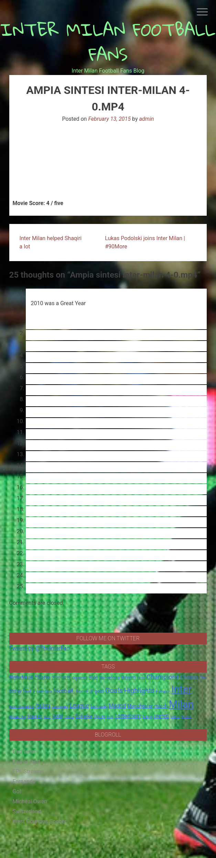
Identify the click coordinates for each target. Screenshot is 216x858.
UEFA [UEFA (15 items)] (147, 716)
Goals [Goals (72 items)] (114, 691)
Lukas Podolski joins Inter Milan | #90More (145, 242)
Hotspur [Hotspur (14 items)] (163, 691)
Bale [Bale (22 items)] (93, 677)
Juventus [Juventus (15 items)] (60, 706)
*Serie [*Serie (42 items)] (42, 677)
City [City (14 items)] (202, 677)
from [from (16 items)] (80, 691)
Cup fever (24, 751)
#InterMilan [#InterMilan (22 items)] (21, 677)
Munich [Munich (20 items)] (35, 716)
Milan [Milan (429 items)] (181, 704)
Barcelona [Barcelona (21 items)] (109, 677)
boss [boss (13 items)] (141, 678)
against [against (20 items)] (79, 677)
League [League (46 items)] (79, 705)
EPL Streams (28, 771)
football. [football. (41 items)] (64, 690)
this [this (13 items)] (110, 717)
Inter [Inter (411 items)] (181, 689)
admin (146, 119)
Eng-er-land (26, 761)
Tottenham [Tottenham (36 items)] (128, 716)
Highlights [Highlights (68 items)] (139, 691)
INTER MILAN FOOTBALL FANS (108, 42)
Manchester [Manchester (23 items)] (140, 706)
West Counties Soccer (39, 821)
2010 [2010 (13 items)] (56, 678)
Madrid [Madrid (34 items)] (117, 706)
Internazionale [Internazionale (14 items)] (21, 706)
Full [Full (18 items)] (89, 691)
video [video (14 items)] (175, 716)
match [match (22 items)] (161, 706)
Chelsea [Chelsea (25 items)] (189, 677)
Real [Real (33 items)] (57, 716)
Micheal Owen (30, 801)
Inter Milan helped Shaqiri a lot (51, 242)
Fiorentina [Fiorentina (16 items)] (42, 691)
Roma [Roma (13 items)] (69, 717)
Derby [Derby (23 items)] (15, 691)
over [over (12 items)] (47, 717)
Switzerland (27, 811)
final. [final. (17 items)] (27, 691)
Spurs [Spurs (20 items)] (100, 716)
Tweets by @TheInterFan (39, 648)
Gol (17, 791)
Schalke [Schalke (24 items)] (84, 716)
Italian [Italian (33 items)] (42, 706)
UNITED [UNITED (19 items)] (161, 716)
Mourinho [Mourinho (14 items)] (17, 716)
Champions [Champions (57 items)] (163, 677)
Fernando (24, 781)
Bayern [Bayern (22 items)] (128, 677)
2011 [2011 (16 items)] (66, 677)
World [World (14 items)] (186, 716)
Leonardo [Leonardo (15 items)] (98, 706)
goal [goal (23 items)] (99, 691)
